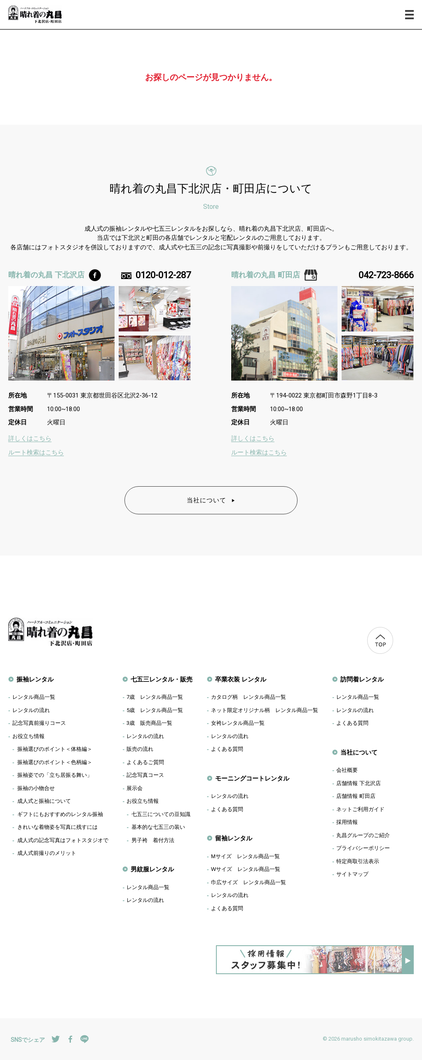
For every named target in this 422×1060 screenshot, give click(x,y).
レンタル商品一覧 (33, 697)
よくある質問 (227, 749)
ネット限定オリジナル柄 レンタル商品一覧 (264, 710)
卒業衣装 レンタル (240, 679)
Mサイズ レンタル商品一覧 (245, 856)
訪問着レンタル (362, 679)
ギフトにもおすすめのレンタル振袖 (60, 814)
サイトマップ (352, 874)
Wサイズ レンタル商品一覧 (245, 869)
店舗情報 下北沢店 (358, 783)
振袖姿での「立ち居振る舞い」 (54, 775)
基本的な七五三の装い (158, 827)
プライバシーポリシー (363, 848)
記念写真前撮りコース (39, 723)
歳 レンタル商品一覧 (155, 697)
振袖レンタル (35, 679)
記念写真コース (145, 775)
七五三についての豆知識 (160, 814)
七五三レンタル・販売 (161, 679)
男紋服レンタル (152, 869)
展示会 (135, 788)
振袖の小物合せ (36, 788)
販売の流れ (140, 749)
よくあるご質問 (145, 762)
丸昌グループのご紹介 (363, 835)
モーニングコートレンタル (252, 778)
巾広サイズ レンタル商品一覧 (248, 882)
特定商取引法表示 (357, 861)
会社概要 (347, 770)
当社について (211, 500)
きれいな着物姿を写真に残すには (57, 827)
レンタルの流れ (31, 710)
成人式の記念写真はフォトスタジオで (62, 840)
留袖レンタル (233, 838)
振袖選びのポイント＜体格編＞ (54, 749)
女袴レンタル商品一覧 (238, 723)
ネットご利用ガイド (360, 809)
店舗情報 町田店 (355, 796)
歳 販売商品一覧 (149, 723)
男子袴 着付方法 (152, 840)
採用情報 (347, 822)
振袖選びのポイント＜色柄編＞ (54, 762)
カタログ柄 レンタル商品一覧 (248, 697)
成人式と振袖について (44, 801)
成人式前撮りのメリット (46, 853)
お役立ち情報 (28, 736)
